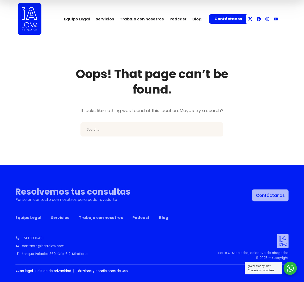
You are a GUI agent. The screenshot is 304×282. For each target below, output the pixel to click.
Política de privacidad (53, 270)
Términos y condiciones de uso (102, 270)
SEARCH (216, 129)
